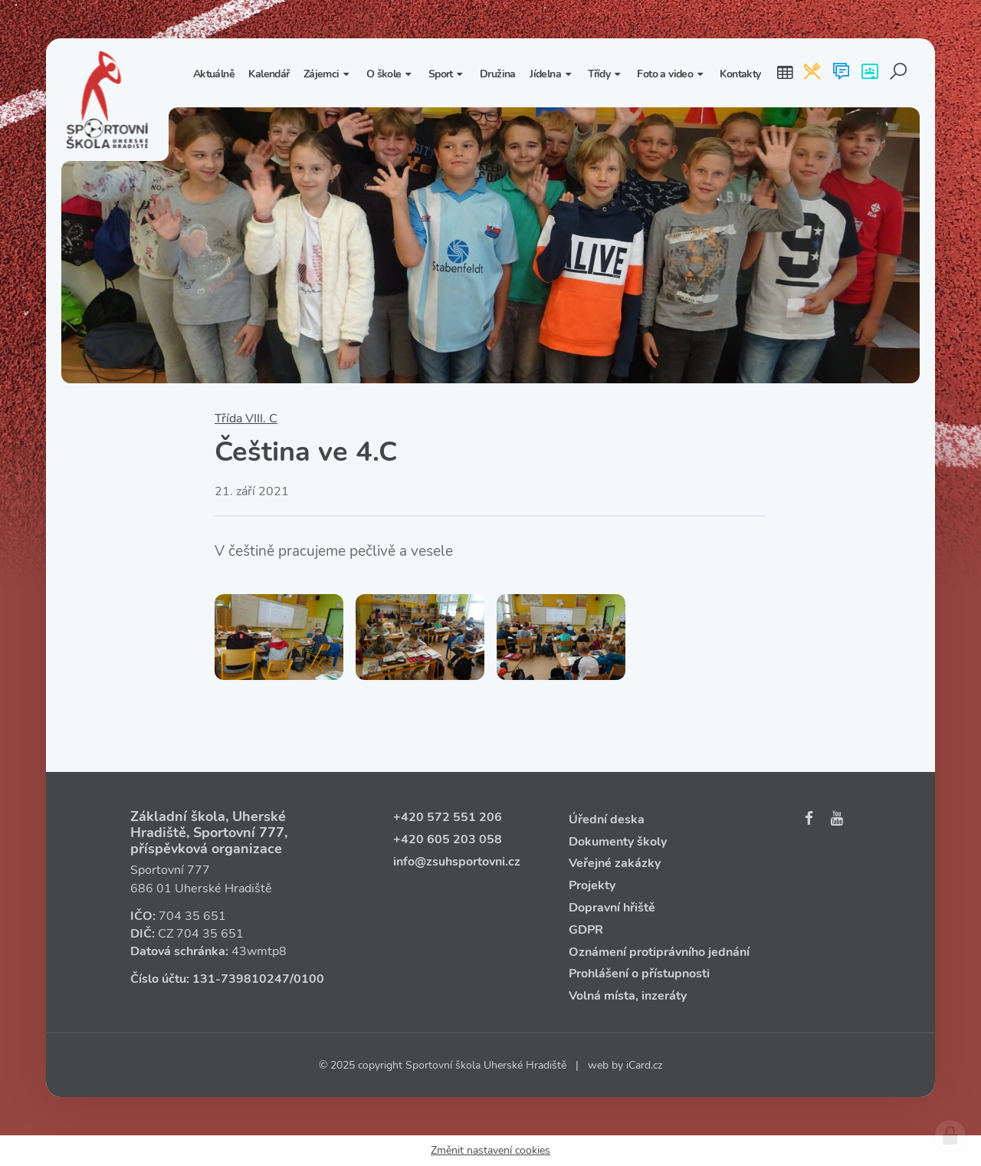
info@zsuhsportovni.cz (456, 861)
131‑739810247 (241, 979)
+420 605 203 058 (447, 839)
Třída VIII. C (246, 418)
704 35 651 (192, 916)
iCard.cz (644, 1065)
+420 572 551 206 (447, 817)
